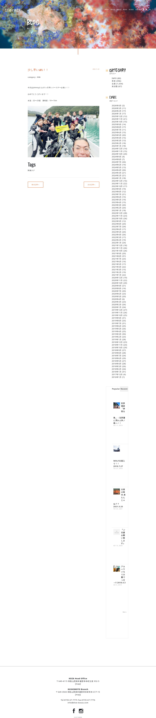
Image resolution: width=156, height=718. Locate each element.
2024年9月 (117, 156)
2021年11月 (117, 248)
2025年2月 (117, 143)
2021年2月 (117, 272)
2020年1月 (117, 307)
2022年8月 (117, 224)
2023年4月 (117, 202)
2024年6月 (117, 164)
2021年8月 (117, 256)
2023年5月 (117, 199)
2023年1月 (117, 210)
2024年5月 (117, 167)
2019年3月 (117, 334)
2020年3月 (117, 302)
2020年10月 (117, 283)
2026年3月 (117, 108)
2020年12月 (117, 277)
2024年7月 (117, 162)
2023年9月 (117, 189)
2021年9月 (117, 253)
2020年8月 (117, 288)
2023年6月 (117, 197)
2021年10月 (117, 251)
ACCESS (131, 10)
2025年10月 (117, 121)
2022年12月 (117, 213)
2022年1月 (117, 242)
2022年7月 (117, 226)
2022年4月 (117, 234)
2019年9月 (117, 318)
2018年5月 (117, 361)
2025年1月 (117, 146)
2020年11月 (117, 280)
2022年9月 (117, 221)
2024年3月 (117, 173)
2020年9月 (117, 285)
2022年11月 (117, 216)
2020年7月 (117, 291)
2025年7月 (117, 130)
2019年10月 (117, 315)
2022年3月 (117, 237)
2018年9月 (117, 350)
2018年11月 (117, 345)
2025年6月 (117, 132)
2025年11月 (117, 119)
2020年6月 (117, 294)
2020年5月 (117, 296)
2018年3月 (117, 366)
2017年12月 (117, 374)
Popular (116, 389)
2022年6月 (117, 229)
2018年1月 (117, 372)
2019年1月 (117, 339)
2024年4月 (117, 170)
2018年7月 (117, 355)
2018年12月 (117, 342)
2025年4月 (117, 138)
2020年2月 (117, 304)
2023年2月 (117, 208)
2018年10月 (117, 347)
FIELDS (112, 10)
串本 (39, 77)
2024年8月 (117, 159)
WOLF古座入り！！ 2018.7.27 (119, 463)
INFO (114, 78)
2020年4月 (117, 299)
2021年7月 (117, 259)
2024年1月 (117, 178)
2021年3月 (117, 269)
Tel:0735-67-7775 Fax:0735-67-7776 (78, 700)
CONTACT (138, 10)
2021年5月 (117, 264)
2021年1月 (117, 275)
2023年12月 (117, 181)
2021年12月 (117, 245)
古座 (114, 83)
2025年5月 (117, 135)
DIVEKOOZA (12, 10)
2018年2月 (117, 369)
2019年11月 (117, 312)
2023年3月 (117, 205)
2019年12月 (117, 310)
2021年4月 (117, 267)
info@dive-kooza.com (78, 702)
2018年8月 (117, 353)
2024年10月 (117, 154)
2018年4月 (117, 363)
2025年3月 (117, 140)
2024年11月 (117, 151)
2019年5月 (117, 328)
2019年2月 (117, 337)
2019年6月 (117, 326)
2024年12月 (117, 148)
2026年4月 (117, 105)
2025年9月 (117, 124)
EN (150, 10)
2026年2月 (117, 111)
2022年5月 (117, 232)
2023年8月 (117, 191)
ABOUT (119, 10)
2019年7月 (117, 323)
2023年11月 (117, 183)
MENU (107, 10)
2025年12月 (117, 116)
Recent (124, 389)
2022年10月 (117, 218)
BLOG (125, 10)
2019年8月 (117, 320)
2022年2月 (117, 240)
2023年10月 (117, 186)
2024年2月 (117, 175)
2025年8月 (117, 127)
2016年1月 (117, 377)
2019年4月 (117, 331)
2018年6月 (117, 358)
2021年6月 (117, 261)
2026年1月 (117, 113)
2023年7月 (117, 194)
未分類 (115, 86)
